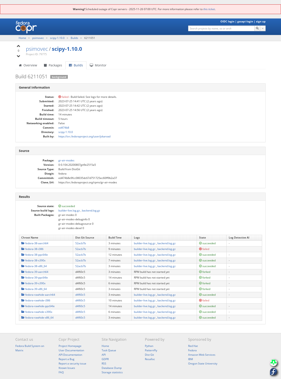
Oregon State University (202, 363)
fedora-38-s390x (33, 260)
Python (149, 346)
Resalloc (150, 359)
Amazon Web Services (201, 355)
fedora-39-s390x (33, 283)
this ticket (209, 9)
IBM (190, 359)
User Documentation (71, 350)
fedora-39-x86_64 (34, 289)
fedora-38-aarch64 (34, 243)
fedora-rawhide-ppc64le (38, 306)
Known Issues (67, 368)
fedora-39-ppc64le (34, 277)
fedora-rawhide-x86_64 (37, 317)
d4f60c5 (80, 295)
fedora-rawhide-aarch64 (38, 295)
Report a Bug (66, 359)
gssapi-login (245, 21)
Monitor (98, 65)
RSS (104, 363)
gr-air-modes (66, 160)
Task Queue (109, 350)
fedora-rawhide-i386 (35, 300)
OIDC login (227, 21)
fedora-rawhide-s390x (36, 312)
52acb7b (80, 243)
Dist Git (149, 355)
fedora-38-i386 (32, 249)
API (104, 355)
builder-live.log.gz (69, 210)
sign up (261, 21)
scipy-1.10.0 (57, 38)
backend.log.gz (91, 210)
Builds (74, 38)
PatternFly (151, 350)
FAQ (61, 372)
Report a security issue (72, 363)
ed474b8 (63, 127)
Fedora (192, 350)
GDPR (105, 359)
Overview (28, 65)
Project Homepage (70, 346)
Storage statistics (112, 372)
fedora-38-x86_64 (34, 266)
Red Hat (193, 346)
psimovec (38, 38)
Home (23, 38)
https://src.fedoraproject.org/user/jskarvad (84, 136)
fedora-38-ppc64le (34, 255)
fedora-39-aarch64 (34, 272)
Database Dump (112, 368)
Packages (53, 65)
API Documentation (70, 355)
